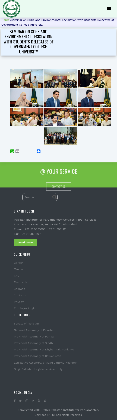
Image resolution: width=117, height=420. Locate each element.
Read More (25, 242)
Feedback (20, 282)
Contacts (20, 295)
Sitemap (19, 289)
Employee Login (25, 308)
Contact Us (58, 195)
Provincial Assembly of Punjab (34, 336)
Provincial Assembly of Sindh (33, 343)
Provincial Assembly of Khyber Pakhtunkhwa (44, 349)
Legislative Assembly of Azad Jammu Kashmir (45, 362)
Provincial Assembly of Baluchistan (37, 356)
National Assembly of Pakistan (34, 330)
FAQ (16, 275)
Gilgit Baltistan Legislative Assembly (38, 369)
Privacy (19, 301)
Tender (18, 269)
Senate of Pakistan (26, 323)
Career (18, 262)
